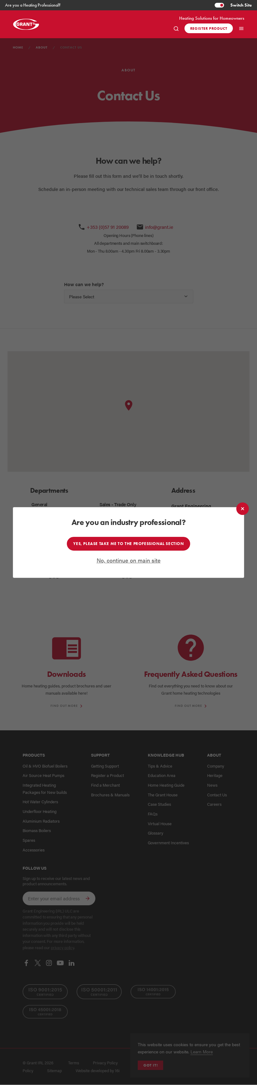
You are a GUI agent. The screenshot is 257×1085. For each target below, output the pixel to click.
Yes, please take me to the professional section (128, 543)
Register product (209, 28)
